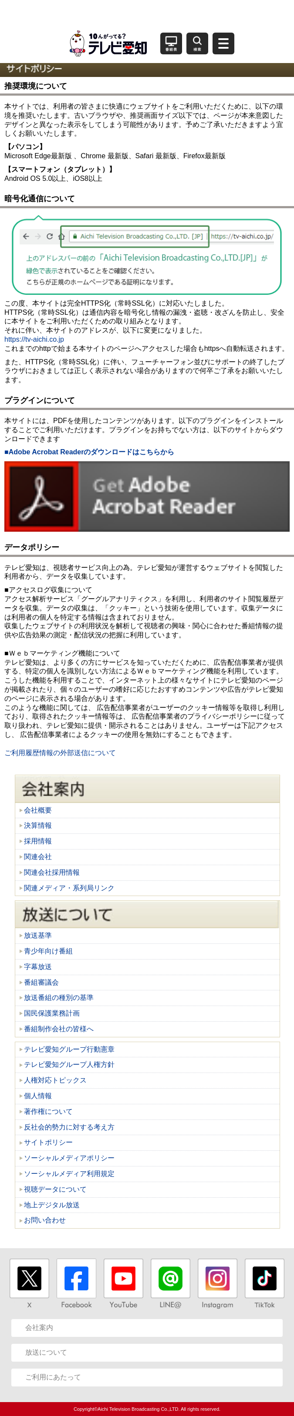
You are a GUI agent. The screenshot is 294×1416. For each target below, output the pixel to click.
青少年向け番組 (48, 951)
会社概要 (38, 810)
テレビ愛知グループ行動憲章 (69, 1049)
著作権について (48, 1111)
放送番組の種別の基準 (59, 997)
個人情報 (38, 1095)
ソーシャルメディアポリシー (69, 1158)
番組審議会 (41, 982)
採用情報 (38, 841)
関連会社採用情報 (52, 872)
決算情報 (38, 825)
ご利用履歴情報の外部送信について (60, 752)
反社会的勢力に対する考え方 (69, 1127)
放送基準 (38, 935)
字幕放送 (38, 966)
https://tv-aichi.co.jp (34, 339)
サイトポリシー (48, 1142)
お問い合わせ (45, 1220)
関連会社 (38, 856)
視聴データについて (55, 1189)
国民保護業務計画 (52, 1013)
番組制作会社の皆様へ (59, 1029)
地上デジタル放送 (52, 1205)
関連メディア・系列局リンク (69, 888)
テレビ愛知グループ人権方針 (69, 1064)
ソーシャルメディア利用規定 (69, 1173)
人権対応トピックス (55, 1080)
